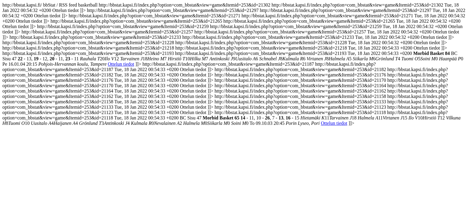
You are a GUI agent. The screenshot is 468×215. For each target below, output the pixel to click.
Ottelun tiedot (121, 64)
